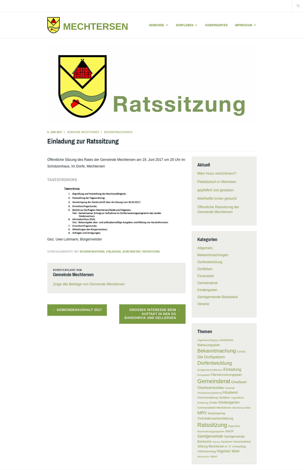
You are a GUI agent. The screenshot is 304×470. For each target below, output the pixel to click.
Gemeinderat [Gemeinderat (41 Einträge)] (213, 381)
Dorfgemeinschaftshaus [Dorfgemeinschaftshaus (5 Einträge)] (209, 370)
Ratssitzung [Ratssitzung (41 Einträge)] (212, 425)
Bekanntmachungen (118, 132)
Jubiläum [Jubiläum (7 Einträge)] (224, 397)
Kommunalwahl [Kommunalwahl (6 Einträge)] (206, 407)
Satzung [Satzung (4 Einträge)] (216, 442)
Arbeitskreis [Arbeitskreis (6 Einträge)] (226, 340)
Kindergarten (216, 25)
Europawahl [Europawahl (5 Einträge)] (203, 375)
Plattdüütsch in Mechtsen (216, 182)
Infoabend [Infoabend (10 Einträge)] (230, 392)
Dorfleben (184, 25)
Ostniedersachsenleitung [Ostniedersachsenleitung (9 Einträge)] (215, 418)
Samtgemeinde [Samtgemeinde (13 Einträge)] (210, 436)
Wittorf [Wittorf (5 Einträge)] (213, 456)
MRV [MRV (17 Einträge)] (202, 412)
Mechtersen (95, 26)
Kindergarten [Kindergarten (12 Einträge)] (229, 402)
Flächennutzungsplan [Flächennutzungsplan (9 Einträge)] (226, 375)
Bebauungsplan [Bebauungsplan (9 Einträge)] (208, 345)
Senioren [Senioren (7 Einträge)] (226, 441)
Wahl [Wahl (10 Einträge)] (235, 451)
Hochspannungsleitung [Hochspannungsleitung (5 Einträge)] (209, 393)
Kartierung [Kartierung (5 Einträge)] (202, 402)
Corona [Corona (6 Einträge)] (241, 351)
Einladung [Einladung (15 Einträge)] (232, 369)
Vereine (203, 304)
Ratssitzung (151, 251)
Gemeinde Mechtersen (83, 132)
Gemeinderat (132, 251)
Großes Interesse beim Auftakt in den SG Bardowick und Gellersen (150, 314)
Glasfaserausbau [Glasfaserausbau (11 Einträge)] (210, 388)
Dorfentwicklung (209, 262)
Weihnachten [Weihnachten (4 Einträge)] (203, 456)
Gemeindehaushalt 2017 (79, 310)
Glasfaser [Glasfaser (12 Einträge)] (239, 382)
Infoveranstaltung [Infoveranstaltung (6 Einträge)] (207, 397)
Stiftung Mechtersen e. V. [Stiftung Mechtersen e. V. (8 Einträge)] (214, 446)
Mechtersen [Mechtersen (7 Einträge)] (224, 407)
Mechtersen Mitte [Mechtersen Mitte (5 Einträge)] (241, 407)
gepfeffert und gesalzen (215, 190)
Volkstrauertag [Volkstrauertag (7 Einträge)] (206, 451)
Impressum (243, 25)
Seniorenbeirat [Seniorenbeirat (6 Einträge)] (242, 441)
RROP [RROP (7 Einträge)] (229, 431)
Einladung (113, 251)
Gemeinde (156, 25)
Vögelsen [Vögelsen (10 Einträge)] (224, 451)
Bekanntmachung (92, 251)
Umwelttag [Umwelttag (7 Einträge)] (239, 446)
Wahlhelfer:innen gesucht (217, 198)
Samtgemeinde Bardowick (217, 297)
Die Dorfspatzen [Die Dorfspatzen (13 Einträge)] (211, 357)
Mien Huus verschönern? (216, 173)
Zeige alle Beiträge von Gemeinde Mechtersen (89, 284)
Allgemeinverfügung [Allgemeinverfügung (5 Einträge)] (207, 340)
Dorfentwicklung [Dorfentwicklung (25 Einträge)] (214, 363)
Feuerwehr (205, 276)
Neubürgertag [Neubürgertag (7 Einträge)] (216, 413)
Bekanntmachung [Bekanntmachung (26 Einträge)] (216, 350)
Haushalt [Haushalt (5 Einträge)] (230, 388)
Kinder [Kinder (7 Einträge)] (213, 402)
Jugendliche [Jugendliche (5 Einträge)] (237, 397)
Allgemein (205, 248)
